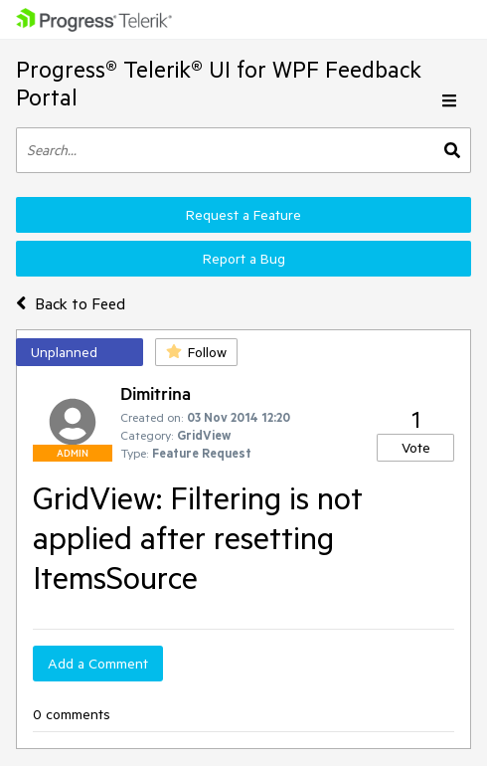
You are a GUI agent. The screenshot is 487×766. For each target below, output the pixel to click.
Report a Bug (244, 259)
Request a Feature (243, 215)
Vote (416, 448)
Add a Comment (98, 663)
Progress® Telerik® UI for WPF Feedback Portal (218, 83)
